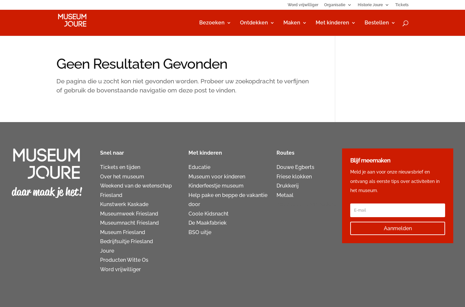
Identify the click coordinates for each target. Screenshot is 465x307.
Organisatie (334, 5)
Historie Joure (370, 5)
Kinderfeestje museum (216, 186)
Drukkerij (288, 186)
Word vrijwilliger (303, 5)
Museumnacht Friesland (129, 223)
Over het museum (122, 177)
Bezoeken (212, 23)
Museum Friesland (122, 232)
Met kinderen (332, 23)
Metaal (285, 195)
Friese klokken (294, 177)
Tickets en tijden (120, 167)
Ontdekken (254, 23)
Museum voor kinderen (216, 177)
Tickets (402, 5)
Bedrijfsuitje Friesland (126, 241)
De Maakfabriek (207, 223)
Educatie (199, 167)
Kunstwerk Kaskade (124, 204)
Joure (107, 251)
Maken (291, 23)
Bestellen (377, 23)
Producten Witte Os (124, 260)
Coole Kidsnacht (208, 214)
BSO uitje (199, 232)
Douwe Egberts (295, 167)
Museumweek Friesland (129, 214)
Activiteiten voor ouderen (308, 204)
